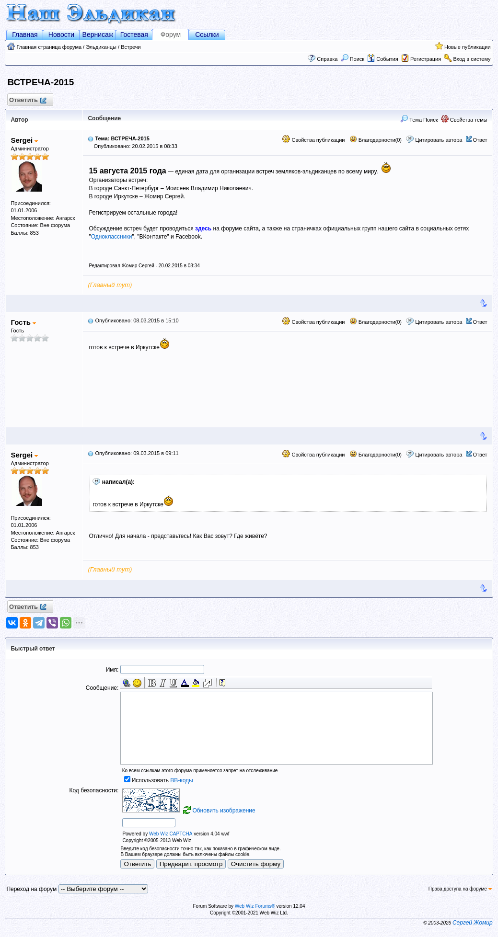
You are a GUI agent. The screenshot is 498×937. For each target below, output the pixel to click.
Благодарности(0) (375, 140)
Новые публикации (467, 47)
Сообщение (104, 118)
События (382, 59)
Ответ (480, 140)
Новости (61, 34)
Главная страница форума (48, 47)
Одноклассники (111, 236)
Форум (171, 34)
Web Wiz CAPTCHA (170, 833)
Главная (24, 34)
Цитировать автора (438, 140)
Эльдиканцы (101, 47)
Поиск (353, 59)
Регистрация (425, 59)
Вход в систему (471, 59)
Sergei (24, 140)
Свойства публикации (313, 140)
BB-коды (181, 780)
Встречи (131, 47)
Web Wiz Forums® (255, 906)
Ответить (27, 100)
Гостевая (134, 34)
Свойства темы (464, 120)
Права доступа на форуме (460, 888)
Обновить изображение (223, 810)
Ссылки (207, 34)
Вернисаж (98, 34)
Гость (23, 322)
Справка (327, 59)
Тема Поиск (419, 120)
